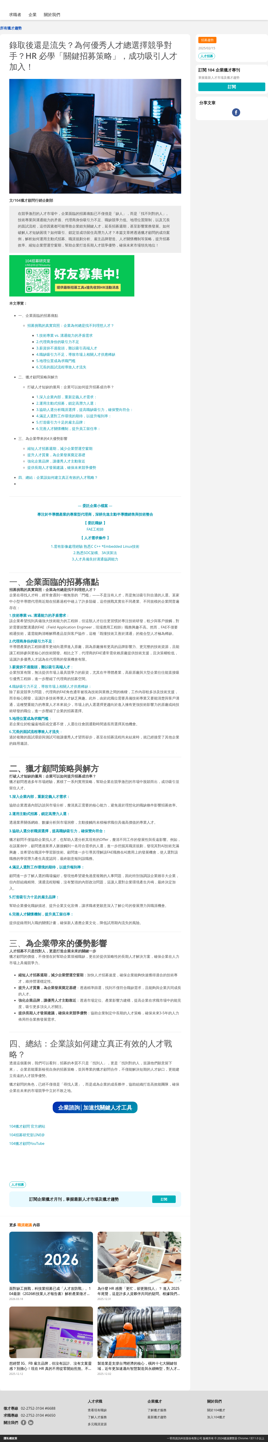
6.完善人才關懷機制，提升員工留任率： (68, 428)
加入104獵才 (216, 1417)
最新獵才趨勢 (156, 1417)
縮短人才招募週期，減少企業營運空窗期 (59, 448)
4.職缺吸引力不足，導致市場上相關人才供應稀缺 (75, 354)
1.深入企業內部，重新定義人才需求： (66, 396)
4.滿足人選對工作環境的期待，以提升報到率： (74, 415)
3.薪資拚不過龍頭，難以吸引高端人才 (66, 348)
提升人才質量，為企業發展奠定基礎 (56, 454)
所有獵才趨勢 (11, 28)
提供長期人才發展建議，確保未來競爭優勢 (61, 467)
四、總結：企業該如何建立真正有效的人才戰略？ (58, 477)
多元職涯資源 (97, 1424)
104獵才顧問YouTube (27, 1143)
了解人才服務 (97, 1417)
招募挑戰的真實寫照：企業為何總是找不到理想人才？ (70, 325)
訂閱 (232, 86)
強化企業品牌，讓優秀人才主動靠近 (56, 461)
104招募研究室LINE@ (27, 1134)
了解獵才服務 (156, 1410)
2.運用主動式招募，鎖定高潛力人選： (66, 403)
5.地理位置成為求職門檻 (56, 360)
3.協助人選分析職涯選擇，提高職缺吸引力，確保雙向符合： (84, 409)
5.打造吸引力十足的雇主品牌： (61, 422)
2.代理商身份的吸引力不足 (57, 341)
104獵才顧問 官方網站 (27, 1126)
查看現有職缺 (97, 1410)
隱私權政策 (10, 1438)
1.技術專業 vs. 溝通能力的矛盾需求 (64, 335)
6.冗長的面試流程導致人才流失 (61, 367)
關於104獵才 (216, 1410)
